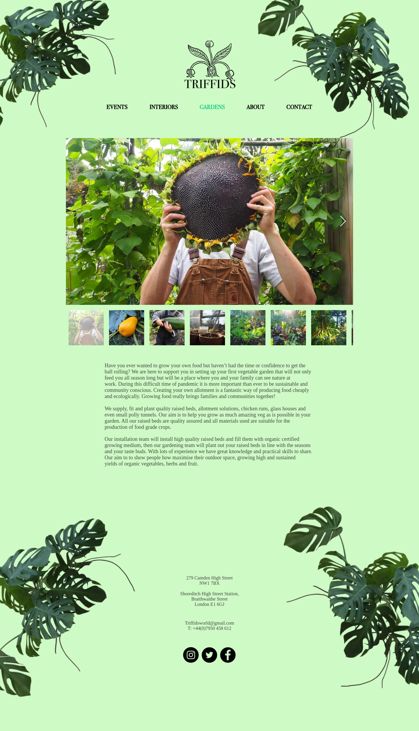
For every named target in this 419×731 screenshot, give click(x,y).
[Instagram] (191, 655)
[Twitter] (209, 655)
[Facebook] (228, 655)
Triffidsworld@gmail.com (209, 622)
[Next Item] (343, 221)
